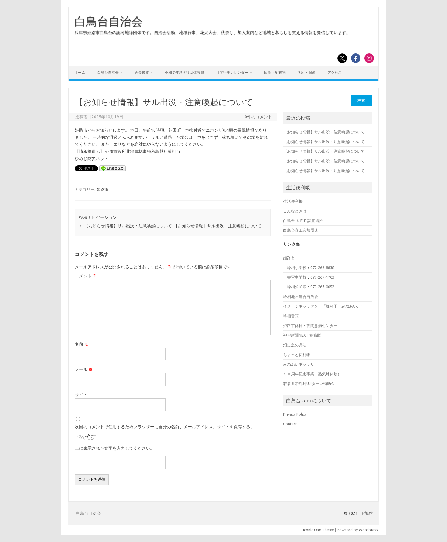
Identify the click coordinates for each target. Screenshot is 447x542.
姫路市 (102, 189)
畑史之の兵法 (294, 345)
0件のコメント (258, 116)
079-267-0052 (322, 287)
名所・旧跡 (306, 72)
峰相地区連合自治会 (300, 296)
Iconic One (312, 530)
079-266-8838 (322, 267)
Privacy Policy (294, 414)
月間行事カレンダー (232, 72)
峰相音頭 (291, 316)
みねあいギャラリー (300, 364)
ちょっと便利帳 (296, 354)
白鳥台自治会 (109, 21)
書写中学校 (296, 277)
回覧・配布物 (275, 72)
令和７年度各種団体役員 (184, 72)
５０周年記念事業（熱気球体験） (312, 374)
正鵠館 (366, 513)
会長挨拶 (142, 72)
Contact (290, 424)
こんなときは (294, 211)
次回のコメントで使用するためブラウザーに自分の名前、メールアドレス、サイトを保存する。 (165, 426)
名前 (81, 344)
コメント (86, 276)
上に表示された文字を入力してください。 (114, 448)
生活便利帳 (293, 201)
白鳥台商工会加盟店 (300, 230)
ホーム (80, 72)
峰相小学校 (296, 267)
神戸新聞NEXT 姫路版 (302, 335)
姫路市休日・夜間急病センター (310, 325)
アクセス (334, 72)
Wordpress (368, 530)
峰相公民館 (296, 287)
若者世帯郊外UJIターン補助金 (309, 383)
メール (84, 369)
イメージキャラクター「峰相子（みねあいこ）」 (326, 306)
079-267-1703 (322, 277)
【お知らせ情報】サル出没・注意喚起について (125, 225)
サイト (81, 394)
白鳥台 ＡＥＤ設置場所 (303, 221)
